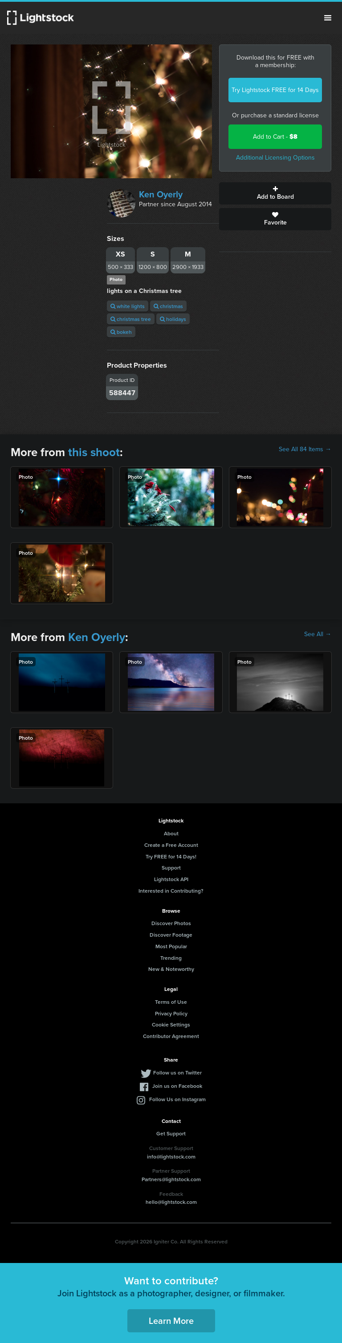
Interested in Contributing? (171, 890)
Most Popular (171, 946)
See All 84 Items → (305, 449)
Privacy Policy (171, 1013)
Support (171, 867)
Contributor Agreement (171, 1036)
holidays (173, 319)
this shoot (94, 452)
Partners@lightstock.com (171, 1179)
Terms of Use (171, 1002)
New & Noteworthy (171, 969)
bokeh (121, 332)
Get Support (171, 1133)
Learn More (171, 1320)
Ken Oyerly (161, 194)
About (171, 833)
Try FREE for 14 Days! (171, 856)
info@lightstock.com (171, 1156)
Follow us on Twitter (177, 1072)
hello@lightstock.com (171, 1202)
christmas (168, 306)
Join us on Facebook (177, 1086)
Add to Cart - (275, 136)
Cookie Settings (171, 1024)
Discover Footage (171, 934)
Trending (171, 958)
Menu (328, 18)
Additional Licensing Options (275, 157)
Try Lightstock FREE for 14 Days (275, 90)
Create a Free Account (171, 845)
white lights (127, 306)
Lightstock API (171, 879)
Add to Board (275, 193)
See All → (317, 634)
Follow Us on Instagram (177, 1099)
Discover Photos (171, 923)
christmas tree (130, 319)
